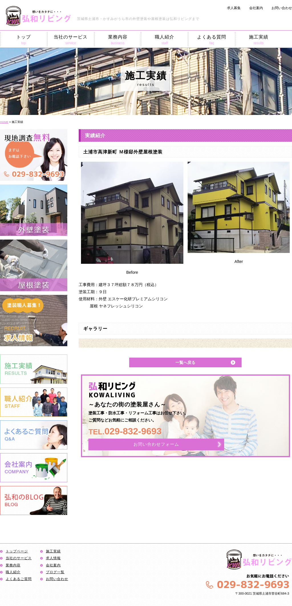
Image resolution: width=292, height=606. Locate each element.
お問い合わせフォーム (156, 444)
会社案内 (256, 8)
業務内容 (117, 40)
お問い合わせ (281, 8)
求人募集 (234, 8)
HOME (4, 121)
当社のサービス (70, 40)
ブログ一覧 (55, 572)
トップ (23, 40)
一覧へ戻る (185, 362)
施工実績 (258, 40)
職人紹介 (164, 40)
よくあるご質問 (19, 579)
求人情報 (53, 558)
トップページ (17, 551)
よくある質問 (211, 40)
